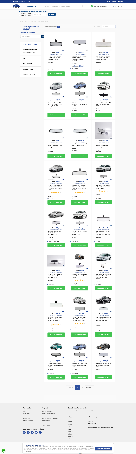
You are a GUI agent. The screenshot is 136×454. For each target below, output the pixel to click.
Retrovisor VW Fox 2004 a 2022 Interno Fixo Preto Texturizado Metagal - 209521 (55, 320)
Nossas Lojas (26, 418)
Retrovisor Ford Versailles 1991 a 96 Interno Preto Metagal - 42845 (55, 275)
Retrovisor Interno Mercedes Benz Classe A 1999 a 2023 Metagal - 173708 (55, 145)
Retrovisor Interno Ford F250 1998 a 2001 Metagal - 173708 (79, 144)
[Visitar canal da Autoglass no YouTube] (36, 432)
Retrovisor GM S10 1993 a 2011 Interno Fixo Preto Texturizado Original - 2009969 (79, 58)
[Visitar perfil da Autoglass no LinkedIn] (40, 432)
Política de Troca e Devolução (50, 418)
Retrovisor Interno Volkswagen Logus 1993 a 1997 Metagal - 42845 (102, 145)
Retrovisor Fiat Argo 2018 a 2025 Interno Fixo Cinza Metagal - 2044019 (103, 57)
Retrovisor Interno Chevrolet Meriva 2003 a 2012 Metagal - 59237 (79, 104)
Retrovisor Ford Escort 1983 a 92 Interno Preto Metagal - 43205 (103, 365)
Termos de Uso (46, 425)
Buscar (51, 14)
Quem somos (26, 413)
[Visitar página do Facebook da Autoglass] (28, 432)
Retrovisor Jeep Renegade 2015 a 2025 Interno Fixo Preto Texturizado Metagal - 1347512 (79, 187)
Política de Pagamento (48, 413)
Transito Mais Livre (28, 423)
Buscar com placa (25, 15)
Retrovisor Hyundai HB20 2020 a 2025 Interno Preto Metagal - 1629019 (55, 104)
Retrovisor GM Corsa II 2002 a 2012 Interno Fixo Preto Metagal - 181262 (79, 233)
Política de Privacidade (48, 416)
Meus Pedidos (26, 416)
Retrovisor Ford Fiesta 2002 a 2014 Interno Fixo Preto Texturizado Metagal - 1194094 (103, 276)
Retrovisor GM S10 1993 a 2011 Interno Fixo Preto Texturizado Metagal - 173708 (103, 320)
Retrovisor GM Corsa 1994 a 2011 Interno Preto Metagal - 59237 (79, 365)
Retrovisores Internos (43, 21)
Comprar (56, 73)
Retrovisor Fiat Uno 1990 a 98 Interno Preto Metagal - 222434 (79, 275)
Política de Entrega (47, 411)
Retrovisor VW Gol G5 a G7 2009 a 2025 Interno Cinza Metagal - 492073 (103, 186)
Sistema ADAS (46, 420)
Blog (108, 1)
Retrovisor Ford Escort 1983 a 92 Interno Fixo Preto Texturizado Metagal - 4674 (103, 233)
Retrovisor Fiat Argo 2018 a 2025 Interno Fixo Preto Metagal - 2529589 (55, 57)
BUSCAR (43, 36)
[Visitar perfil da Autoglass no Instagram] (32, 432)
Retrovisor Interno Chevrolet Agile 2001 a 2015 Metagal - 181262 (103, 104)
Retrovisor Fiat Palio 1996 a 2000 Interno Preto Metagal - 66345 (56, 365)
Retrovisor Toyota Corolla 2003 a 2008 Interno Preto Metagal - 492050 (55, 233)
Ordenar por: (96, 26)
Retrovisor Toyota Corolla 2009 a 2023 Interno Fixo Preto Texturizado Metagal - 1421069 (55, 187)
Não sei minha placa (25, 13)
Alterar (29, 1)
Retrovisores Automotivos (30, 21)
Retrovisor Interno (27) (29, 52)
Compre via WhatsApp (100, 6)
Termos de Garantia (47, 423)
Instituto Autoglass (28, 420)
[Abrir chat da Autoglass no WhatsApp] (24, 432)
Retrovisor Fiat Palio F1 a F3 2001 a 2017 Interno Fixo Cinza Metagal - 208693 (79, 319)
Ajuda (24, 411)
